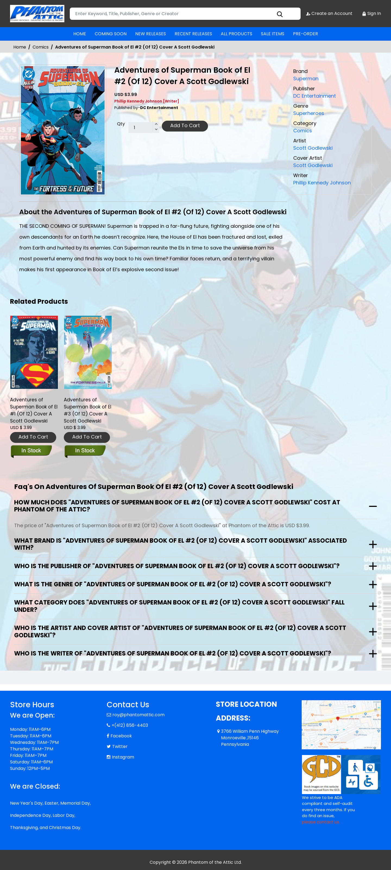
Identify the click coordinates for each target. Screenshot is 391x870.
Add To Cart (185, 125)
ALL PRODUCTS (236, 34)
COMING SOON (111, 34)
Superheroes (308, 113)
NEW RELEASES (150, 34)
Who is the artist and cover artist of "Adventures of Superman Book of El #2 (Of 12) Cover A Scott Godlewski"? (180, 631)
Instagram (123, 757)
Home (19, 47)
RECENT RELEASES (193, 34)
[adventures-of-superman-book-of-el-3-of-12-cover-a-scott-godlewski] (88, 352)
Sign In (371, 13)
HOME (79, 34)
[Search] (185, 14)
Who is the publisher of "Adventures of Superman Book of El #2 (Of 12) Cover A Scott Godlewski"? (177, 566)
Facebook (121, 736)
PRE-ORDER (305, 34)
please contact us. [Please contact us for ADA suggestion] (321, 822)
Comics (41, 47)
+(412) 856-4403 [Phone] (130, 725)
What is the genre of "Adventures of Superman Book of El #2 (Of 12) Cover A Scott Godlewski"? (172, 584)
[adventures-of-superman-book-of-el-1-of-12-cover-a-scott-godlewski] (34, 352)
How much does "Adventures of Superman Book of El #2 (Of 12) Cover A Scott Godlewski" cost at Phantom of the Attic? (177, 506)
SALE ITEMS (272, 34)
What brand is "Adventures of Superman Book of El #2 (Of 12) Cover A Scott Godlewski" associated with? (180, 544)
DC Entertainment (314, 95)
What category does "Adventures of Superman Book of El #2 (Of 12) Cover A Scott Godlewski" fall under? (179, 606)
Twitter (120, 746)
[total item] (143, 127)
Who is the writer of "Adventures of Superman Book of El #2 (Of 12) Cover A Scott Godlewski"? (172, 653)
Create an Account (329, 13)
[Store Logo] (37, 13)
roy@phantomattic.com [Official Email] (138, 715)
